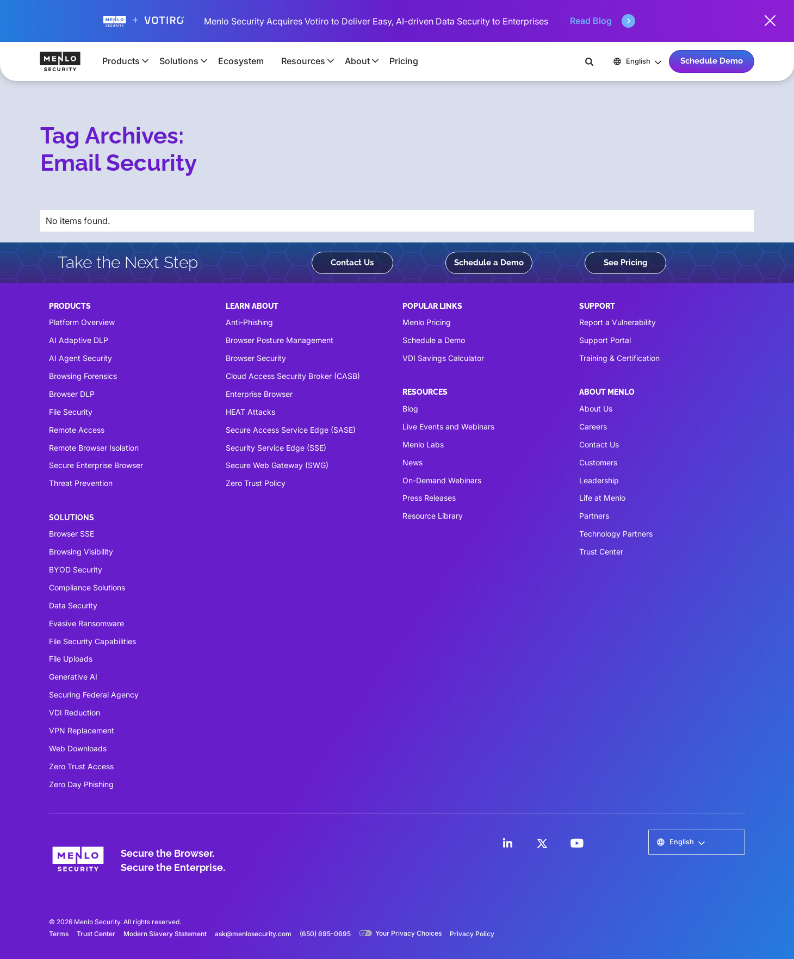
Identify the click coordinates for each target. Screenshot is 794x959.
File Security (70, 411)
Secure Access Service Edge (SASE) (291, 429)
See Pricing (626, 262)
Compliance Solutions (87, 587)
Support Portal (605, 340)
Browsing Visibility (81, 551)
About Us (595, 408)
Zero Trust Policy (256, 483)
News (412, 462)
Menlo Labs (423, 444)
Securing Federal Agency (94, 694)
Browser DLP (72, 393)
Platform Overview (82, 322)
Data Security (73, 605)
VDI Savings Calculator (443, 358)
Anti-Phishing (249, 322)
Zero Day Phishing (81, 784)
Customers (598, 462)
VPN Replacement (81, 730)
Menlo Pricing (426, 322)
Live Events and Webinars (448, 426)
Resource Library (432, 515)
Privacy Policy (472, 934)
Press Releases (429, 497)
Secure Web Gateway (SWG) (277, 465)
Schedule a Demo (489, 262)
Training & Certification (619, 358)
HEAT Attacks (250, 411)
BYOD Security (75, 569)
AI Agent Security (80, 358)
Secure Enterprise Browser (96, 465)
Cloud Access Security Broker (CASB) (293, 376)
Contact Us (352, 262)
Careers (593, 426)
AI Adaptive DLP (78, 340)
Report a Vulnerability (617, 322)
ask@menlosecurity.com (253, 934)
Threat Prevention (81, 483)
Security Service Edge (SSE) (276, 447)
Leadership (599, 480)
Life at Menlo (602, 497)
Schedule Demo (711, 61)
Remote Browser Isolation (94, 447)
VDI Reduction (74, 712)
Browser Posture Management (279, 340)
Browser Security (256, 358)
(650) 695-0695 (325, 934)
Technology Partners (616, 533)
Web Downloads (78, 748)
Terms (59, 934)
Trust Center (601, 551)
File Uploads (70, 658)
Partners (594, 515)
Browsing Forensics (83, 376)
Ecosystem (241, 60)
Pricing (403, 60)
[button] (122, 60)
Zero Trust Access (81, 766)
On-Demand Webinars (441, 480)
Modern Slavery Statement (165, 934)
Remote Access (76, 429)
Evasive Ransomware (86, 623)
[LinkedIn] (507, 843)
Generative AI (73, 676)
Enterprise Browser (259, 393)
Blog (410, 408)
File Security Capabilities (92, 641)
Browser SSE (71, 533)
